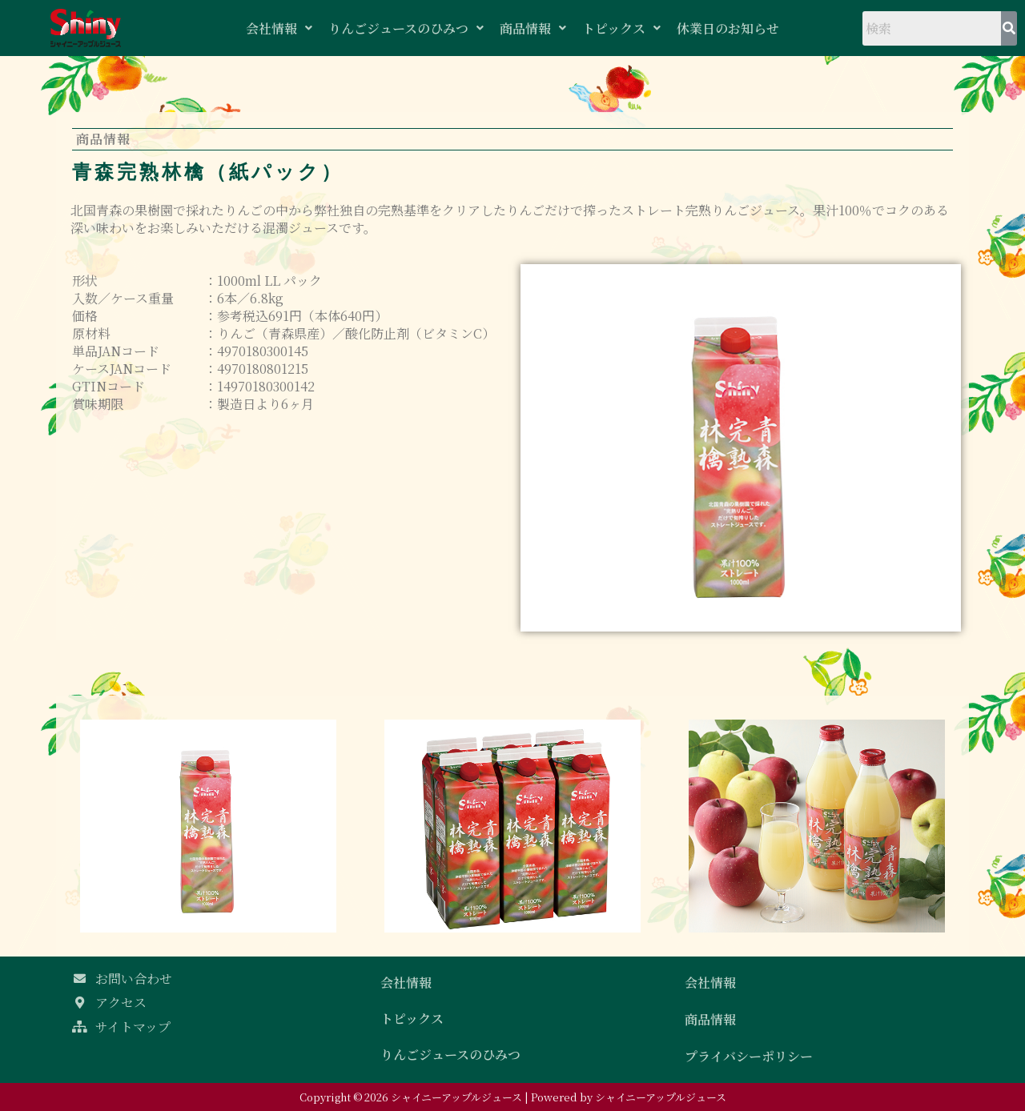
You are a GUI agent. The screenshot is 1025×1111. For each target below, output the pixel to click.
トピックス (621, 28)
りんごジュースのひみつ (406, 28)
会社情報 (279, 28)
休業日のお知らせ (728, 28)
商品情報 (533, 28)
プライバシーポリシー (749, 1056)
